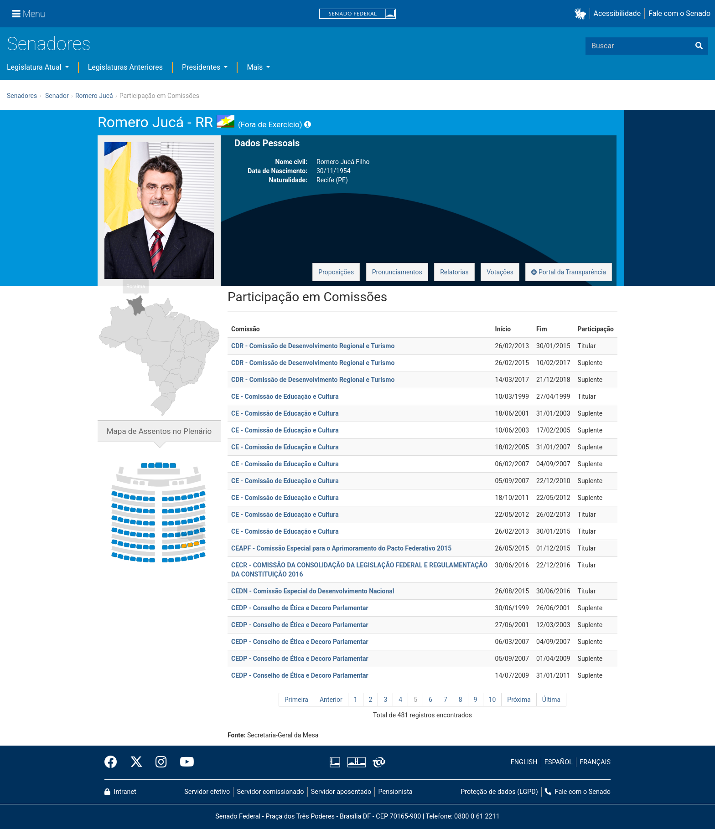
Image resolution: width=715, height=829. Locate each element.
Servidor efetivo (207, 792)
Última (551, 699)
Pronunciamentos (397, 272)
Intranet (120, 792)
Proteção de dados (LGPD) (499, 792)
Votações (500, 272)
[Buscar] (699, 46)
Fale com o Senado (679, 13)
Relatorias (454, 272)
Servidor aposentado (341, 792)
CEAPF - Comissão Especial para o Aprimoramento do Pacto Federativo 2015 (341, 548)
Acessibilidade (617, 13)
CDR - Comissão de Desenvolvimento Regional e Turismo (312, 346)
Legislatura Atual (35, 67)
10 (492, 699)
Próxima (519, 699)
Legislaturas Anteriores (125, 67)
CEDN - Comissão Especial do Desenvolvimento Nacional (312, 591)
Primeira (296, 699)
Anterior (331, 699)
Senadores (49, 44)
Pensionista (395, 792)
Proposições (336, 272)
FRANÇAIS (595, 762)
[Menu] (29, 14)
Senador (57, 95)
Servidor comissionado (270, 792)
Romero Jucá (94, 95)
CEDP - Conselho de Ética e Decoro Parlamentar (299, 608)
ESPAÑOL (558, 762)
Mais (255, 67)
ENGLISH (524, 762)
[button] (582, 14)
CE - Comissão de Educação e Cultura (285, 396)
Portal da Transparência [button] (568, 272)
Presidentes (202, 67)
